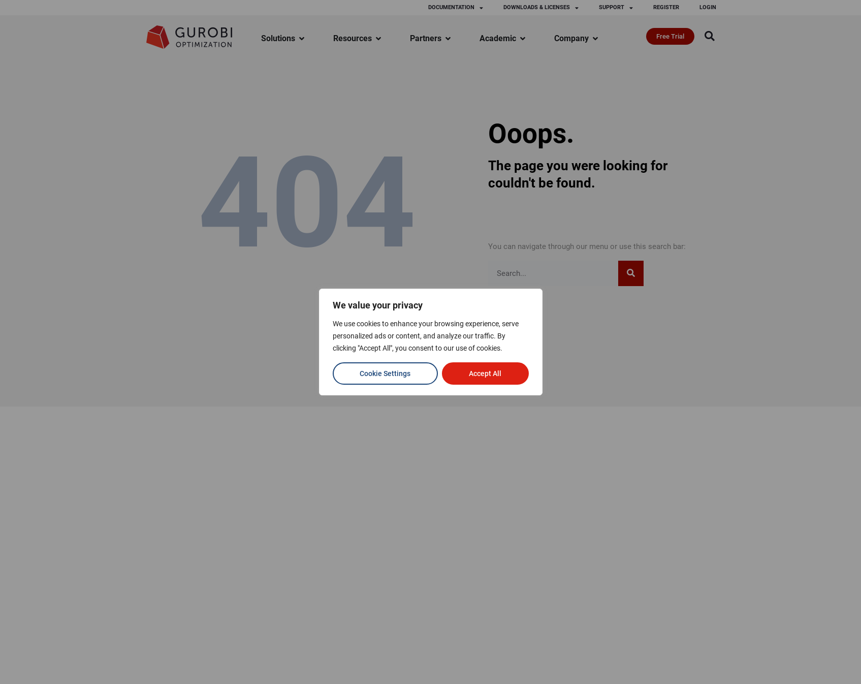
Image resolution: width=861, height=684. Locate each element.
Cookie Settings (385, 373)
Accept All (485, 373)
